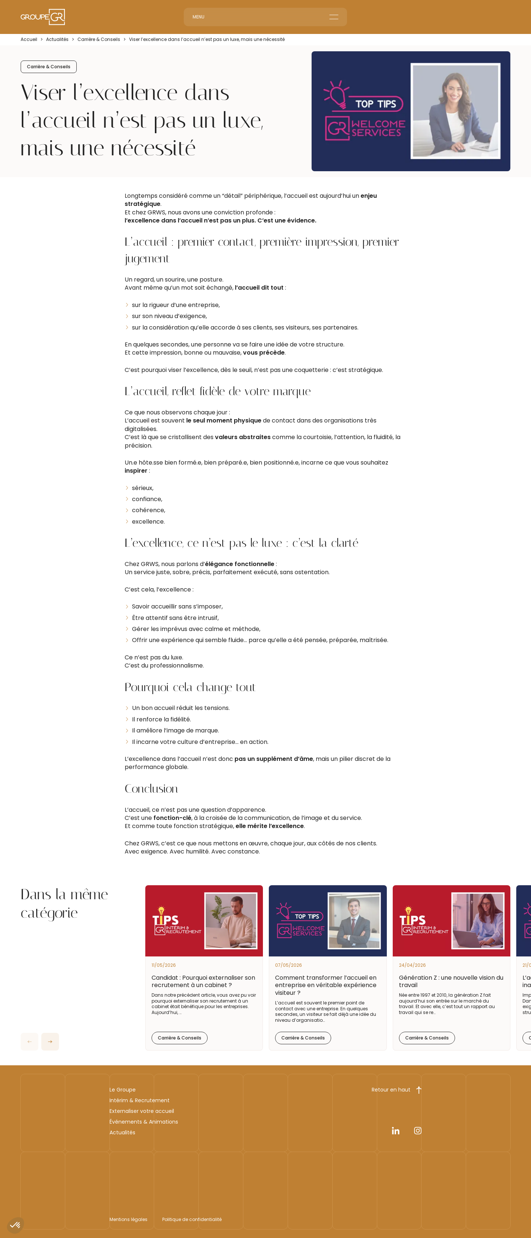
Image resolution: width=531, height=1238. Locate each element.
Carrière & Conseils (98, 39)
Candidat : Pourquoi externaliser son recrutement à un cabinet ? (203, 981)
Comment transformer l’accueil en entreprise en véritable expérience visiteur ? (325, 985)
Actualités (57, 39)
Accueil (29, 39)
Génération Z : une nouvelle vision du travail (451, 981)
